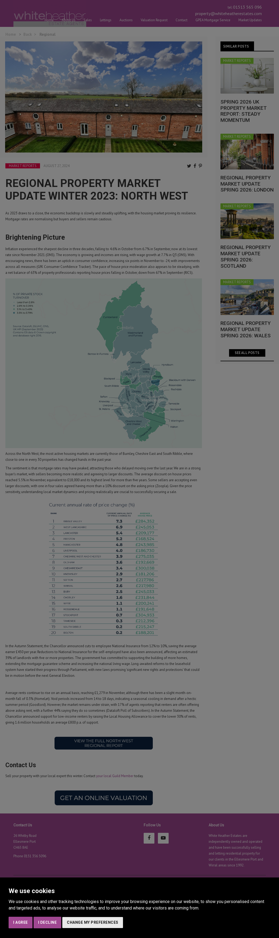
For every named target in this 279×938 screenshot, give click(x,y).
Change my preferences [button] (92, 922)
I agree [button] (20, 922)
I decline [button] (47, 922)
